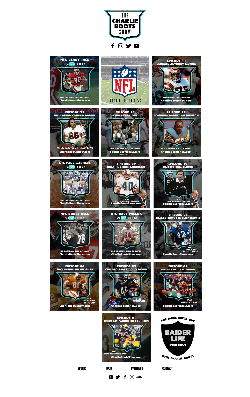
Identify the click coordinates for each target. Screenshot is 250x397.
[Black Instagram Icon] (120, 45)
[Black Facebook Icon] (112, 45)
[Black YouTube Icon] (136, 45)
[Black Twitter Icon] (128, 45)
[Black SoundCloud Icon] (139, 377)
